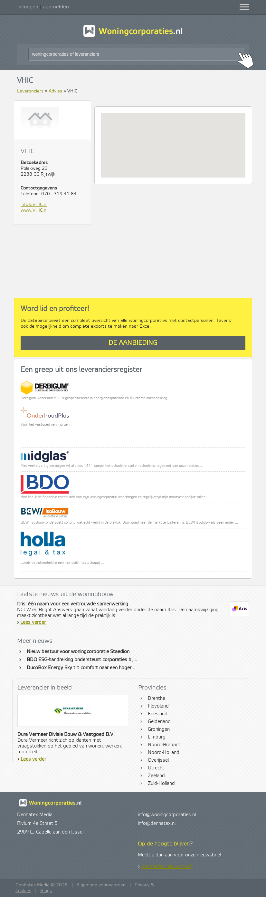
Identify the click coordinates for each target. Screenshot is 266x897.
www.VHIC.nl (34, 210)
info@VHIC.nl (34, 204)
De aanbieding (133, 343)
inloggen (28, 7)
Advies (55, 91)
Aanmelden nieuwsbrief (166, 867)
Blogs (46, 891)
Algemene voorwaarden (101, 885)
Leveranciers (30, 91)
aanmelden (56, 7)
